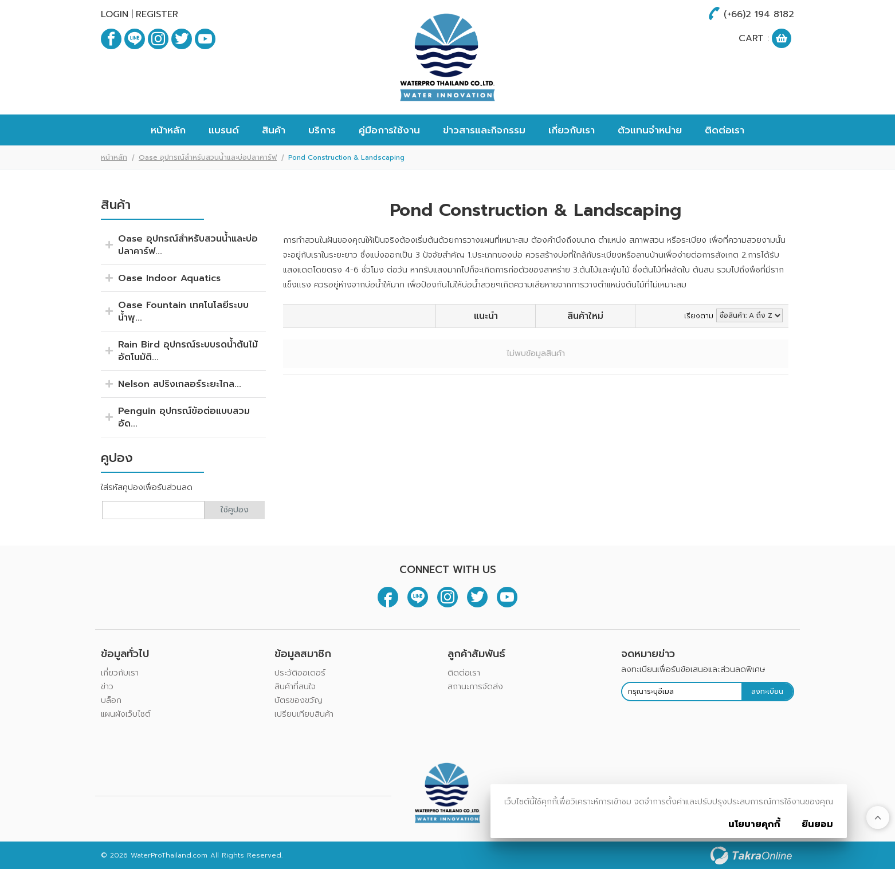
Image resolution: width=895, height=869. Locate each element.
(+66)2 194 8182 (759, 14)
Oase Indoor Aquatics (169, 278)
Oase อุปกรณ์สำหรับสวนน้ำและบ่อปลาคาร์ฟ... (188, 245)
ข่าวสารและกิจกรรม (484, 130)
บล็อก (111, 700)
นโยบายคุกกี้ (754, 824)
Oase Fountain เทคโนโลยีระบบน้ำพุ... (183, 311)
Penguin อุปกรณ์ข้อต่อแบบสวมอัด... (184, 417)
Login (114, 14)
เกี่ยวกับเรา (571, 130)
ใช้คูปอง (235, 510)
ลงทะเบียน (767, 691)
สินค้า (273, 130)
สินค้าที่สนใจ (295, 687)
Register (157, 14)
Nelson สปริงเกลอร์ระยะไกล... (179, 384)
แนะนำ (486, 316)
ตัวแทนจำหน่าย (650, 130)
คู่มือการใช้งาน (389, 130)
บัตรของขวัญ (298, 700)
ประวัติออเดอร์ (299, 673)
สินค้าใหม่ (585, 316)
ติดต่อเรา (724, 130)
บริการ (322, 130)
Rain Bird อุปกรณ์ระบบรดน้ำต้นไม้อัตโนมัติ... (188, 351)
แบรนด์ (224, 130)
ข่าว (107, 687)
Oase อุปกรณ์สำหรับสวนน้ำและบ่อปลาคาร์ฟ (208, 157)
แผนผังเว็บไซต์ (126, 714)
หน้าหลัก (168, 130)
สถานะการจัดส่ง (475, 687)
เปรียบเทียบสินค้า (303, 714)
